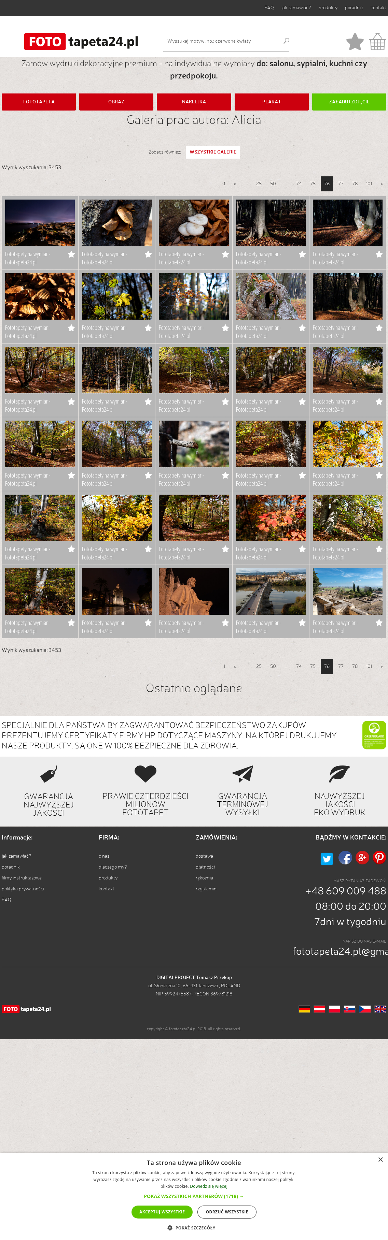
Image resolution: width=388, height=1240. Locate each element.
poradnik (354, 7)
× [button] (380, 1160)
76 (327, 183)
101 (369, 183)
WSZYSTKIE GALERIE (213, 152)
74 (299, 183)
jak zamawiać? (296, 7)
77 (341, 183)
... (246, 183)
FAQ (269, 7)
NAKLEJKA (194, 102)
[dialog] (194, 1196)
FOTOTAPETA (39, 102)
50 (273, 183)
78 (355, 183)
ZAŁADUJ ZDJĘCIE (349, 102)
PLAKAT (271, 102)
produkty (328, 7)
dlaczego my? (113, 867)
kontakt (378, 7)
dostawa (204, 856)
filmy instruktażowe (22, 878)
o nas (104, 856)
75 (313, 183)
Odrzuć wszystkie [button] (227, 1212)
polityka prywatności (23, 889)
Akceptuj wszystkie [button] (162, 1212)
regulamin (206, 889)
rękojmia (204, 878)
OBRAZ (116, 102)
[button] (194, 1196)
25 (259, 183)
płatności (205, 867)
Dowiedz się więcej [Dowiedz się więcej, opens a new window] (208, 1186)
